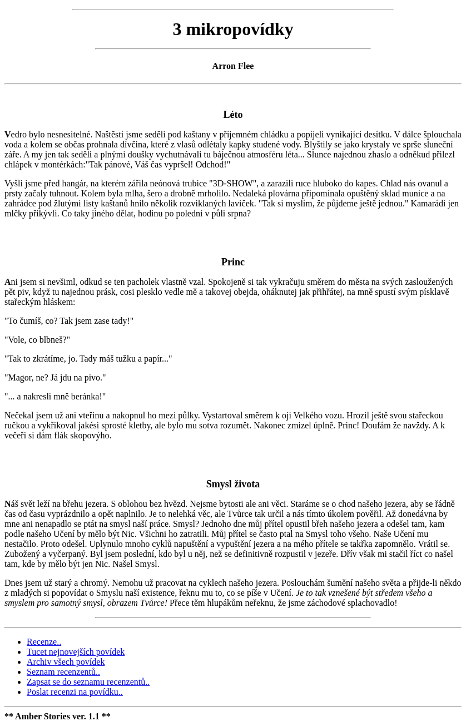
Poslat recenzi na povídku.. (75, 692)
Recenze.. (44, 641)
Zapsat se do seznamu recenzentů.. (88, 682)
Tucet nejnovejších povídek (76, 651)
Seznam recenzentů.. (63, 671)
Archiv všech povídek (66, 661)
